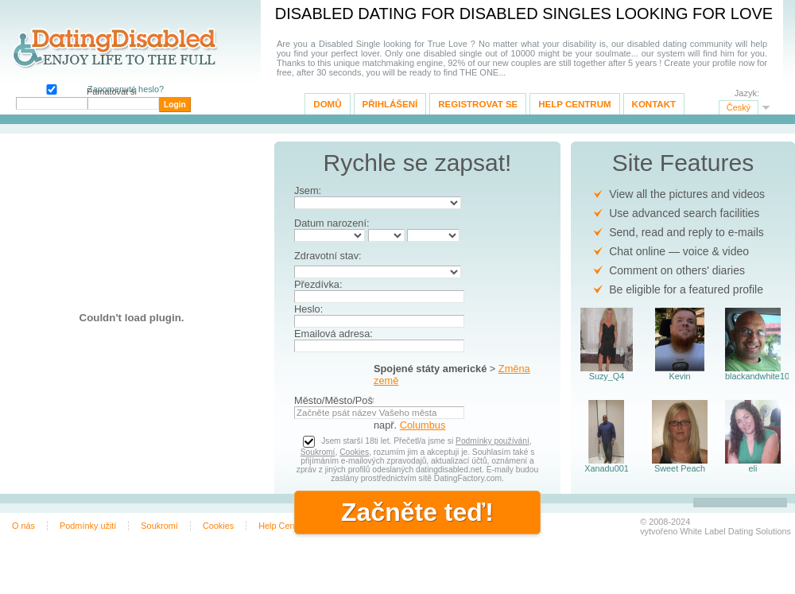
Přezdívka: (318, 284)
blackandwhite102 (753, 376)
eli (753, 468)
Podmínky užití (88, 525)
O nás (23, 525)
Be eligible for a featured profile (686, 289)
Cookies (354, 452)
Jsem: (307, 190)
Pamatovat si (50, 87)
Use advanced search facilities (684, 213)
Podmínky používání (492, 441)
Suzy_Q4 (607, 376)
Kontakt (654, 104)
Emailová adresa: (333, 334)
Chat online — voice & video (679, 251)
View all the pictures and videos (687, 194)
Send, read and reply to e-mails (686, 232)
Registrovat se (478, 104)
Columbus (423, 425)
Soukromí (318, 452)
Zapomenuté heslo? (125, 89)
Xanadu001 (606, 468)
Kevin (679, 376)
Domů (327, 104)
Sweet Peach (679, 468)
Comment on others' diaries (677, 270)
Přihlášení (390, 104)
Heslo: (308, 309)
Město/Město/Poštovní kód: (355, 400)
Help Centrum (574, 104)
